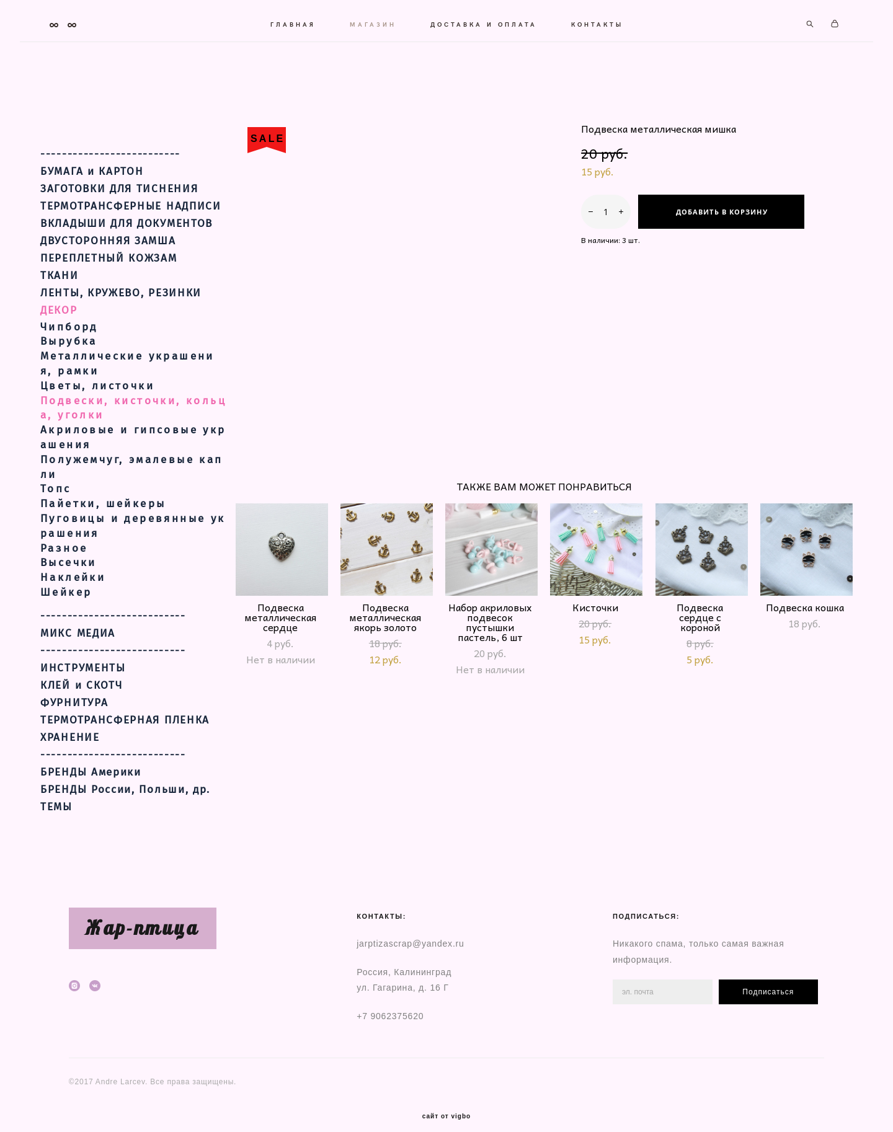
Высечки (68, 548)
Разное (63, 534)
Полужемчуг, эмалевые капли (131, 453)
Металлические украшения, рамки (127, 350)
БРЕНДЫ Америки (90, 758)
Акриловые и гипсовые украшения (133, 424)
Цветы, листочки (97, 372)
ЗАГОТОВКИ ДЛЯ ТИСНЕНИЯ (119, 174)
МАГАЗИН (372, 17)
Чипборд (69, 312)
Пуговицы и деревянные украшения (133, 512)
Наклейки (72, 563)
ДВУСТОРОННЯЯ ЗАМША (108, 227)
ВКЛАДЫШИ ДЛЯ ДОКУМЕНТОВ (126, 209)
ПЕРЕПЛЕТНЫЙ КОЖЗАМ (108, 244)
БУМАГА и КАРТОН (92, 157)
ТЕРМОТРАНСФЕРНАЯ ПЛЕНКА (125, 706)
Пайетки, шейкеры (103, 490)
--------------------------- (113, 602)
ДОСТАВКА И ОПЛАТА (483, 17)
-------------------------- (110, 140)
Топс (55, 475)
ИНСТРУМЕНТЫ (83, 654)
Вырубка (68, 327)
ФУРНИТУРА (74, 689)
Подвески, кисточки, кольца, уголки (133, 394)
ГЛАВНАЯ (292, 17)
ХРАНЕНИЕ (70, 724)
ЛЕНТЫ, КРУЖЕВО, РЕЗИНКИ (121, 279)
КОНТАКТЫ (597, 17)
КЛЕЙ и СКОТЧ (81, 672)
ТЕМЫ (56, 793)
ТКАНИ (59, 261)
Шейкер (66, 578)
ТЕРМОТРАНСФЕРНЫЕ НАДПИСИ (130, 192)
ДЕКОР (59, 296)
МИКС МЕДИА (77, 620)
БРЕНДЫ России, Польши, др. (125, 776)
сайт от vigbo (446, 1103)
